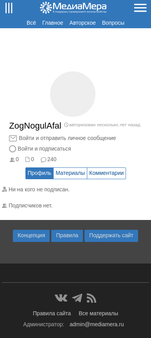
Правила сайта (52, 313)
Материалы (70, 173)
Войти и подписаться (44, 148)
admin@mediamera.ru (97, 324)
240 (51, 159)
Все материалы (98, 313)
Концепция (31, 235)
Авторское (83, 23)
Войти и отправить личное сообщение (67, 138)
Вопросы (113, 23)
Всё (31, 23)
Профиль (39, 173)
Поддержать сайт (111, 235)
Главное (52, 23)
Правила (67, 235)
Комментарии (106, 173)
